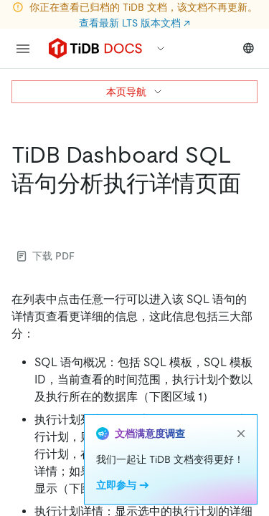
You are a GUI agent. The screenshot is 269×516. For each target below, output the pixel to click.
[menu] (23, 48)
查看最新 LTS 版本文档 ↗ (134, 23)
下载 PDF (46, 256)
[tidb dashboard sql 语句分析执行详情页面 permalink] (23, 212)
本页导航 (135, 91)
